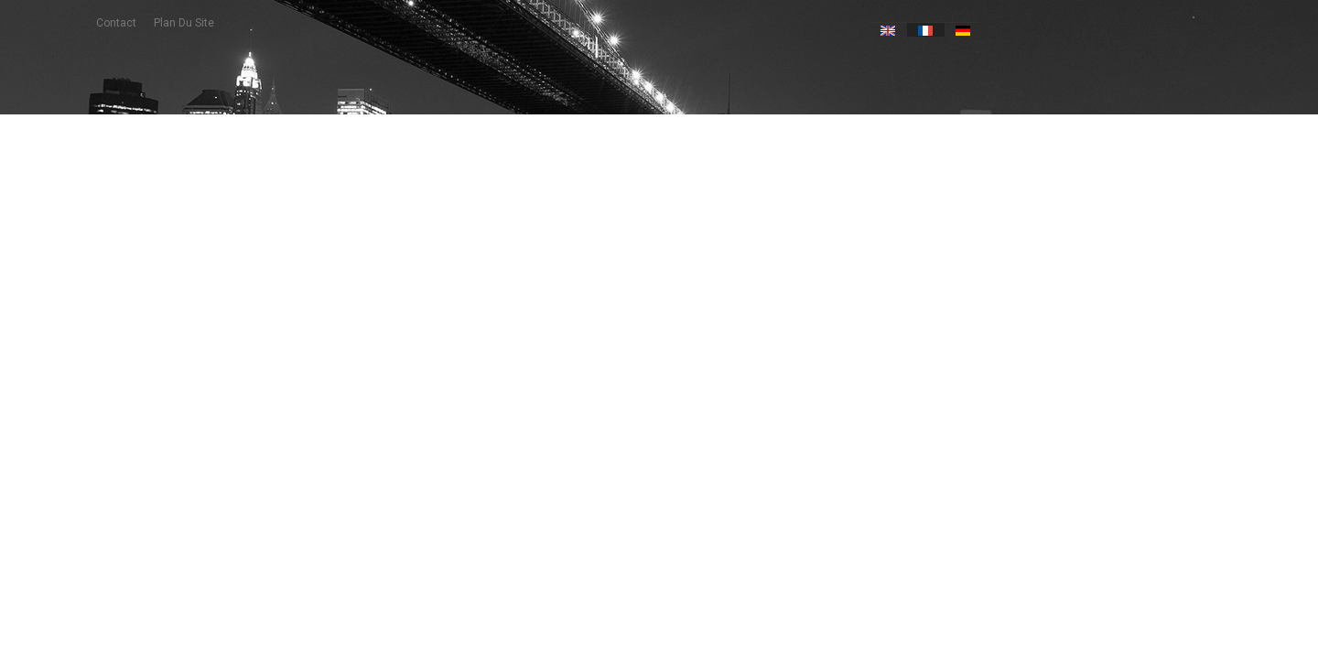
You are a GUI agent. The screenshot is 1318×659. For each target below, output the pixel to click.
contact (116, 22)
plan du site (184, 22)
